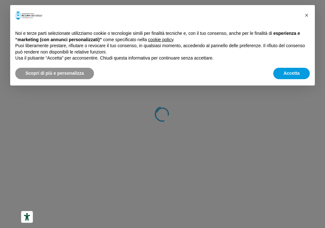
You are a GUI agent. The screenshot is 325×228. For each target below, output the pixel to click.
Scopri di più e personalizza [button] (54, 73)
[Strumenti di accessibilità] (27, 217)
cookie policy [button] (160, 39)
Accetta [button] (291, 73)
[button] (307, 15)
